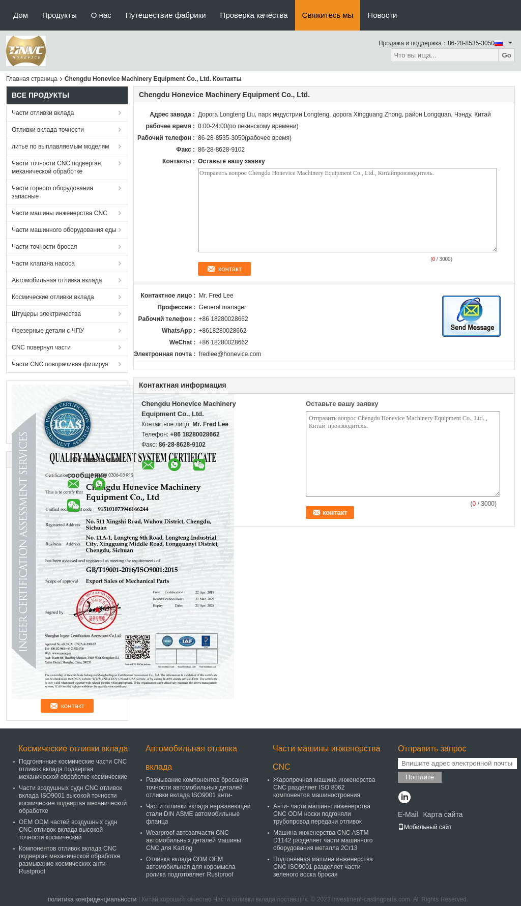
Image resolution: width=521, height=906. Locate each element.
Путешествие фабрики (166, 15)
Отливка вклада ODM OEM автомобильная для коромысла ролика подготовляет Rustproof (191, 867)
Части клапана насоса (43, 263)
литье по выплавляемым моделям (60, 146)
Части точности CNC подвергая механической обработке (56, 167)
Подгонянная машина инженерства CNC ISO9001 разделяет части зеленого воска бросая (323, 867)
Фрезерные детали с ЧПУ (48, 330)
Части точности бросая (44, 246)
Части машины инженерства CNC (59, 213)
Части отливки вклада (43, 112)
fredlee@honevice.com (230, 354)
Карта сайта (442, 814)
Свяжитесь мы (328, 15)
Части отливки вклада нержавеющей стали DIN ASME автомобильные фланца (198, 814)
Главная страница (31, 78)
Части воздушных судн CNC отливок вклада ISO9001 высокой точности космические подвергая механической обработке (73, 799)
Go (506, 55)
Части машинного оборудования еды (64, 229)
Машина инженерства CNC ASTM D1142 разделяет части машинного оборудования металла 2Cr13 (322, 840)
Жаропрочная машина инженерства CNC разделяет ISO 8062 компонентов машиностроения (324, 787)
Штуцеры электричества (46, 313)
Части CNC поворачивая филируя (60, 364)
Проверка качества (254, 15)
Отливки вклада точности (48, 129)
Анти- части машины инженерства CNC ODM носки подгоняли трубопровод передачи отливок (321, 814)
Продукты (59, 15)
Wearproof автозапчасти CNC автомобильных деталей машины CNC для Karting (193, 840)
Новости (382, 15)
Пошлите (420, 777)
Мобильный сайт (425, 827)
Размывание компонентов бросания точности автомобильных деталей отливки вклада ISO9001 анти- (197, 787)
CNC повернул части (41, 347)
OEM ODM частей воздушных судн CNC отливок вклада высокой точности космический (68, 830)
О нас (101, 15)
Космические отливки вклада (53, 297)
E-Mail (408, 814)
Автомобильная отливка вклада (57, 280)
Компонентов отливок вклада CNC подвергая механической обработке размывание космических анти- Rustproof (69, 860)
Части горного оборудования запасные (52, 192)
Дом (20, 15)
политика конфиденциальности (92, 899)
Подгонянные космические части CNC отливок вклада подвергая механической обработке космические (73, 769)
